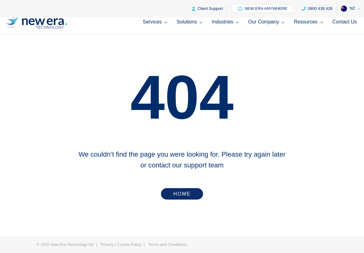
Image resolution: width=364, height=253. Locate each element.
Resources (305, 21)
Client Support (207, 8)
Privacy (107, 244)
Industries (222, 21)
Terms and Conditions (167, 244)
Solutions (187, 21)
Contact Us (344, 21)
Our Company (263, 21)
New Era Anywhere (263, 8)
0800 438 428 (317, 8)
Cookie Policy (129, 244)
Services (152, 21)
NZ (348, 9)
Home (182, 193)
